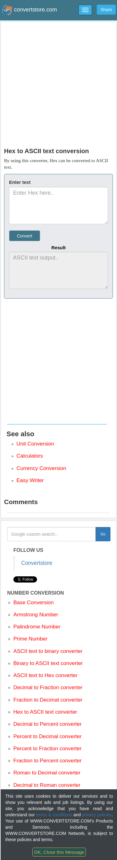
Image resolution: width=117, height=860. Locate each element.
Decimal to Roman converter (46, 785)
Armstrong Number (35, 615)
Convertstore (36, 563)
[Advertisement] (58, 83)
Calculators (29, 456)
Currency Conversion (41, 468)
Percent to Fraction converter (47, 748)
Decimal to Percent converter (47, 724)
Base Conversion (33, 602)
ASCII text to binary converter (47, 651)
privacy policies (97, 814)
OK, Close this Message (59, 852)
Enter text (19, 182)
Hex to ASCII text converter (45, 712)
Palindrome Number (36, 627)
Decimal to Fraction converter (47, 687)
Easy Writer (30, 480)
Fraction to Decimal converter (47, 700)
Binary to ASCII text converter (48, 663)
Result (58, 247)
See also (20, 434)
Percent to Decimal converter (47, 736)
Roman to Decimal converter (46, 773)
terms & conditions (54, 814)
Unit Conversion (35, 444)
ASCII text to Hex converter (45, 675)
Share (106, 9)
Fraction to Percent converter (47, 761)
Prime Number (30, 639)
